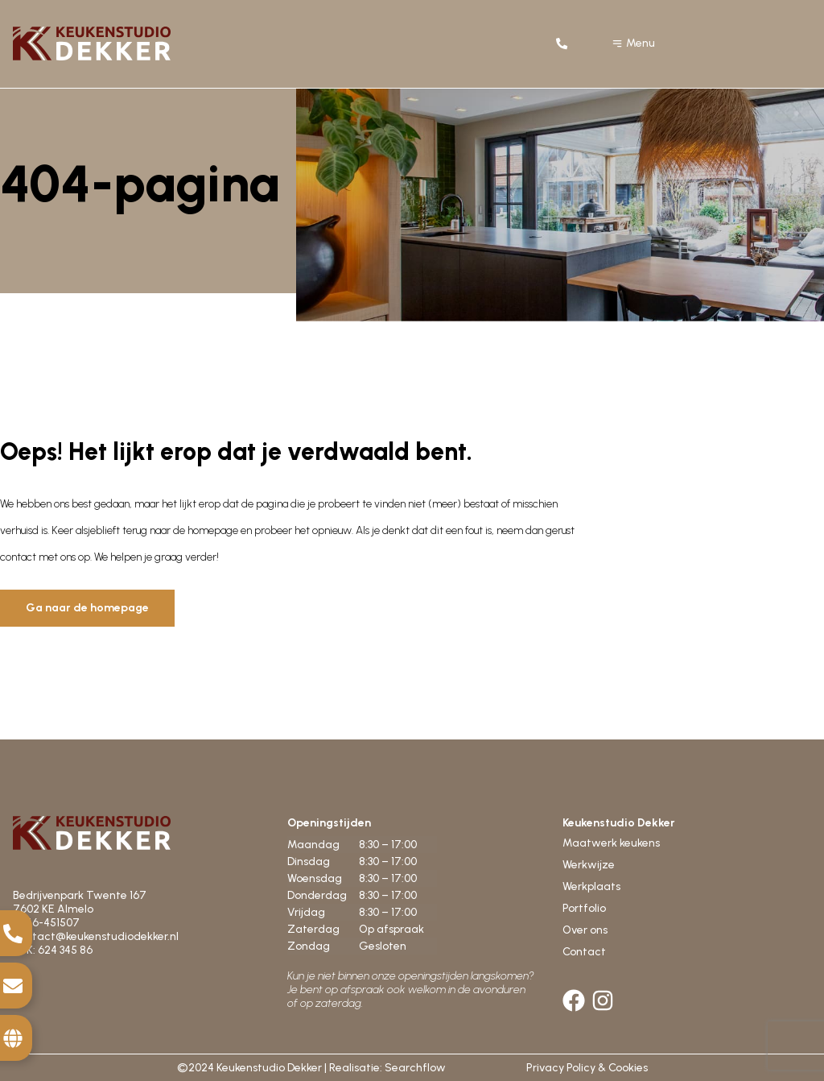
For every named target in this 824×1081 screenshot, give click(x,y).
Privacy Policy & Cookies (587, 1068)
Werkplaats (591, 886)
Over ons (585, 930)
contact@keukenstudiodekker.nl (96, 936)
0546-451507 (47, 923)
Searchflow (415, 1068)
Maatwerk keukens (611, 843)
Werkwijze (588, 865)
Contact (584, 952)
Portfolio (584, 908)
